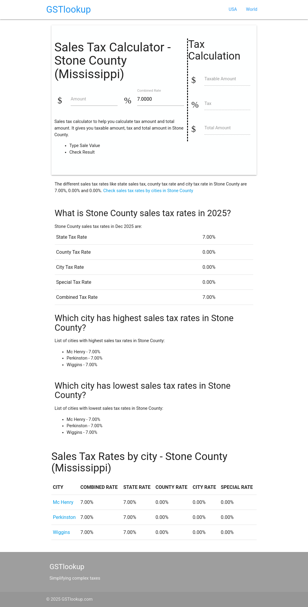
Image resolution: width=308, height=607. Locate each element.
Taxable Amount (220, 78)
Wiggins (61, 532)
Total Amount (218, 127)
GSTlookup (68, 9)
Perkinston (64, 517)
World (251, 9)
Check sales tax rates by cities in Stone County (148, 190)
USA (233, 9)
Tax (208, 103)
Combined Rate (149, 91)
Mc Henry (63, 502)
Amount (78, 99)
